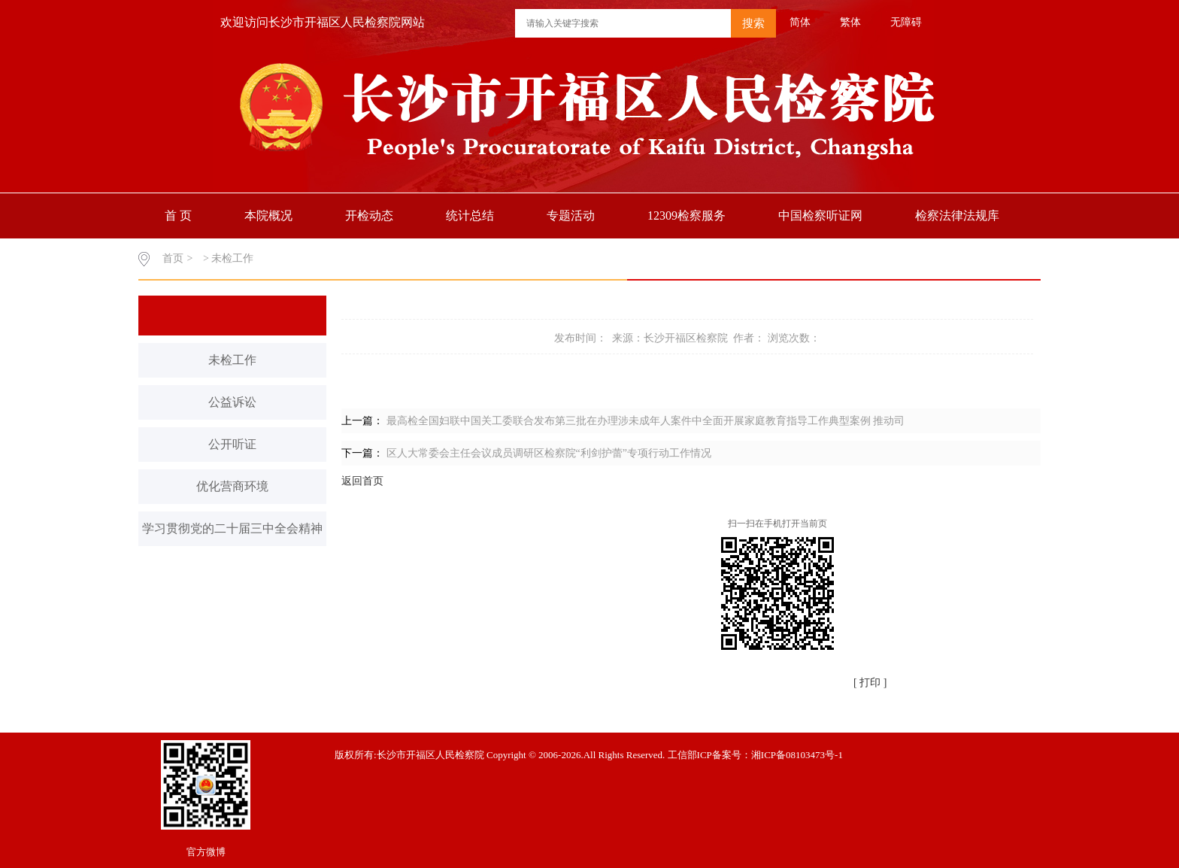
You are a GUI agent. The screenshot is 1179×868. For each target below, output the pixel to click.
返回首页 (362, 481)
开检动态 (369, 215)
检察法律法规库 (957, 215)
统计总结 (470, 215)
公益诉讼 (232, 402)
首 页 (178, 215)
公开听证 (232, 444)
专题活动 (571, 215)
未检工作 (232, 360)
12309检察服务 (686, 215)
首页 (172, 258)
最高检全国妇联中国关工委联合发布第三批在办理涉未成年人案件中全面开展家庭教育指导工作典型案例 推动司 (645, 420)
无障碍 (906, 22)
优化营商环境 (232, 486)
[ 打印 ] (870, 682)
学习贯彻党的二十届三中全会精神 (232, 528)
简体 (800, 22)
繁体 (850, 22)
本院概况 (268, 215)
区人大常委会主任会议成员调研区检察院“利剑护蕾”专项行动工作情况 (548, 453)
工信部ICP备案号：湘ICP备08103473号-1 (755, 754)
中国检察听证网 (820, 215)
